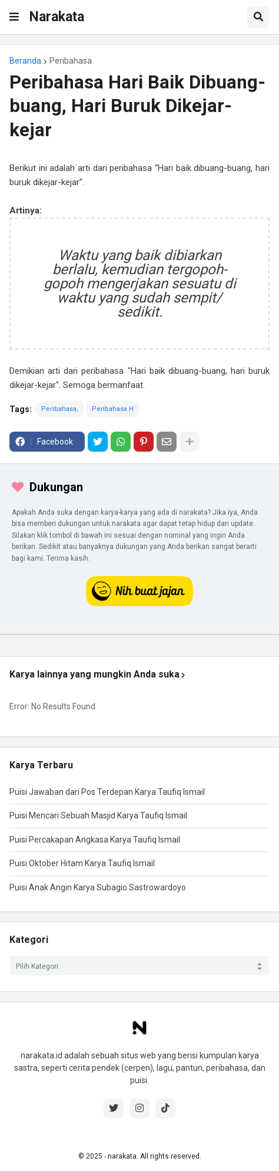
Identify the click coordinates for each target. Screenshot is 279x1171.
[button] (14, 17)
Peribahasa (70, 61)
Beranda (25, 61)
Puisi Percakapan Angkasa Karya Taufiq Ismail (94, 839)
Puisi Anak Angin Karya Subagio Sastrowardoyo (97, 887)
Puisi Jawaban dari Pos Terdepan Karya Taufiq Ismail (107, 792)
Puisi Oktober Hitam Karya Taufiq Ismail (82, 863)
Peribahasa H (113, 409)
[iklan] (139, 634)
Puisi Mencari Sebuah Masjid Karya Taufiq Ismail (98, 815)
